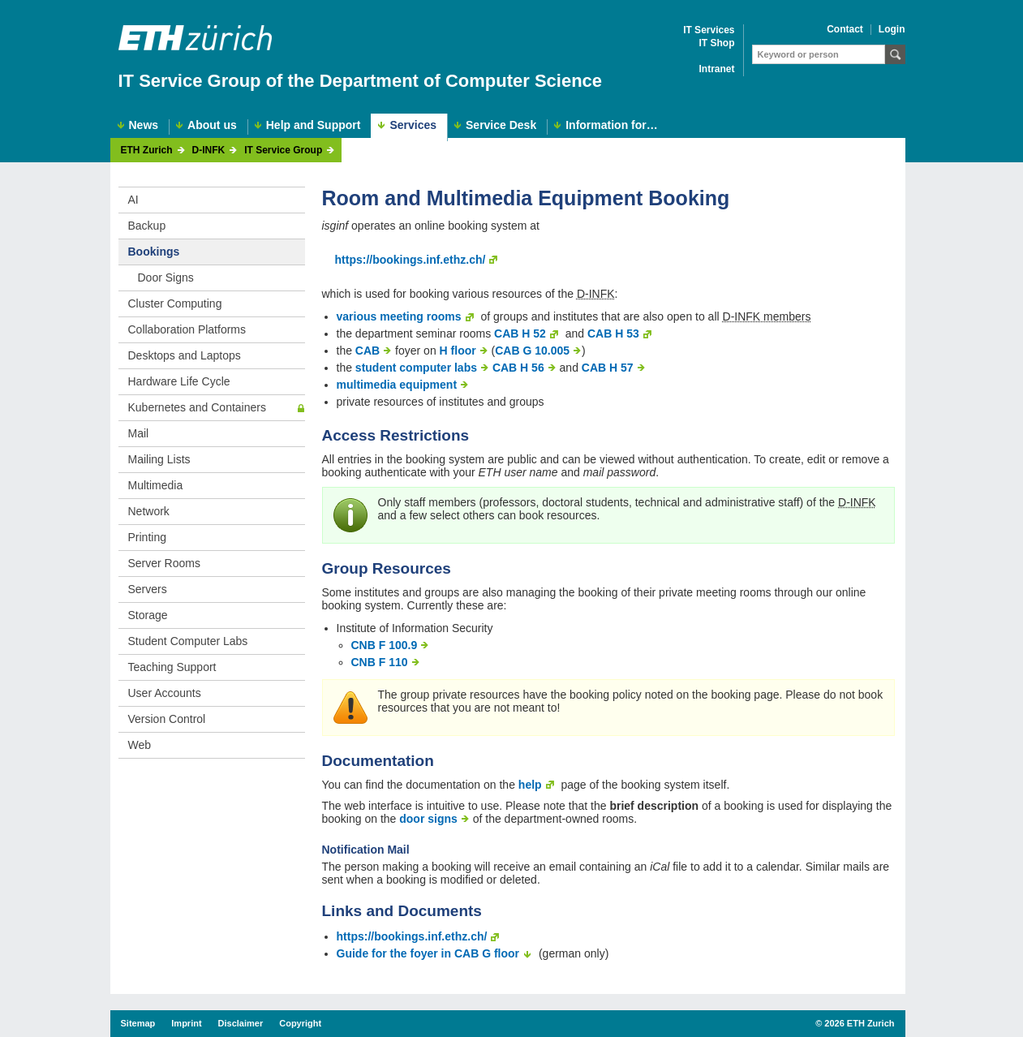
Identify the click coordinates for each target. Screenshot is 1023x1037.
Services (412, 124)
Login (892, 29)
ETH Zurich (147, 150)
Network (149, 511)
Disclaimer (241, 1023)
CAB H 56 (518, 367)
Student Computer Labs (188, 641)
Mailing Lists (159, 459)
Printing (147, 537)
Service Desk (501, 125)
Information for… (611, 125)
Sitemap (138, 1023)
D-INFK (209, 150)
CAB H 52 (520, 333)
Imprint (186, 1023)
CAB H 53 (613, 333)
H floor (458, 350)
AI (133, 199)
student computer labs (416, 367)
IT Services (708, 30)
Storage (148, 615)
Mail (138, 433)
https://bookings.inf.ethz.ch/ (410, 259)
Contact (845, 29)
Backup (147, 225)
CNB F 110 (379, 662)
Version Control (167, 718)
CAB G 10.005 (532, 350)
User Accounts (164, 692)
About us (212, 125)
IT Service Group (283, 150)
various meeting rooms (399, 316)
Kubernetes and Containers (197, 407)
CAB (367, 350)
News (144, 125)
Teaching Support (172, 666)
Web (140, 744)
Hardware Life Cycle (179, 381)
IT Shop (717, 43)
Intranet (716, 69)
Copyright (300, 1023)
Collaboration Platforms (187, 329)
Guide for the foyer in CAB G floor (428, 953)
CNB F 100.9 (384, 645)
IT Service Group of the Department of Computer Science (360, 81)
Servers (147, 589)
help (530, 784)
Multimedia (155, 485)
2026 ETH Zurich (859, 1023)
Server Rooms (164, 563)
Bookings (154, 251)
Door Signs (166, 277)
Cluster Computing (175, 303)
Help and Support (313, 125)
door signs (428, 818)
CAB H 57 (608, 367)
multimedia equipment (397, 384)
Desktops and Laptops (184, 355)
